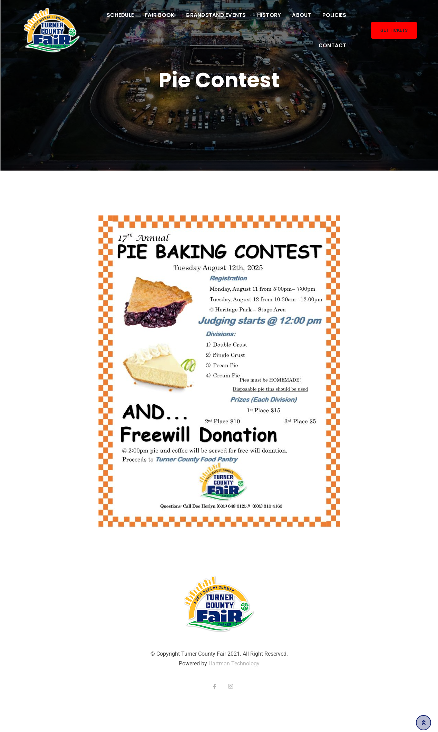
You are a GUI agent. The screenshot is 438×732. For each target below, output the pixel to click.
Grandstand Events (215, 15)
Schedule (120, 15)
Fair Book (159, 15)
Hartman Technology (234, 663)
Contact (333, 45)
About (301, 15)
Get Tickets (394, 30)
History (269, 15)
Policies (334, 15)
